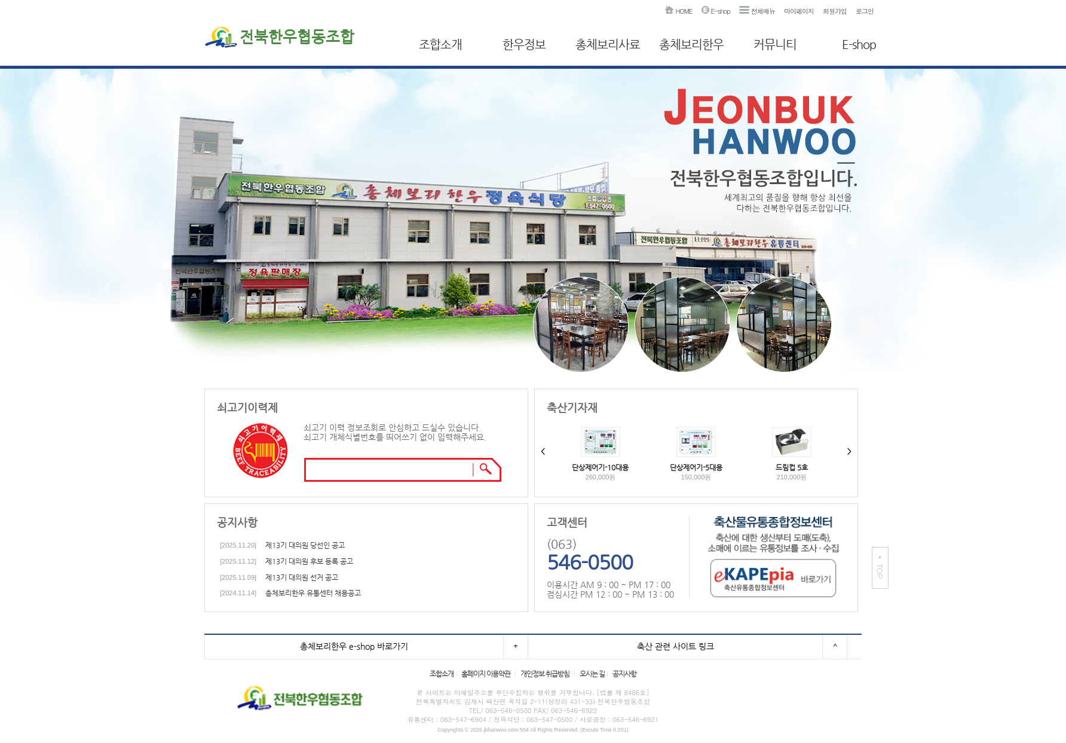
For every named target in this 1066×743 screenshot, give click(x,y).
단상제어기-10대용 (600, 467)
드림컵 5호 (792, 467)
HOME (678, 11)
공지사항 (624, 673)
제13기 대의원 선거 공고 (301, 577)
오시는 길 (592, 673)
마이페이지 (799, 11)
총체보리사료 (607, 44)
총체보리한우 (691, 44)
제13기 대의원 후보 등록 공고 (309, 561)
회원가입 (835, 11)
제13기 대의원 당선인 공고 (305, 545)
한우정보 (524, 44)
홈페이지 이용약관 (485, 673)
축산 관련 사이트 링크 (675, 646)
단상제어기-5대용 (696, 467)
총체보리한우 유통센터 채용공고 (313, 593)
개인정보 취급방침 (544, 673)
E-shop (716, 11)
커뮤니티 (775, 44)
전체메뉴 (757, 11)
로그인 (865, 11)
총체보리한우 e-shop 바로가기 (354, 646)
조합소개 (440, 44)
